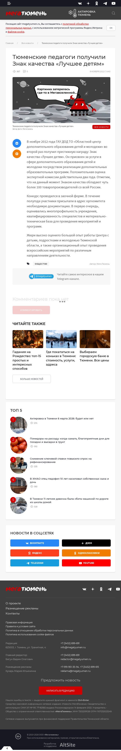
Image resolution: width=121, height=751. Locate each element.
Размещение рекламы (22, 608)
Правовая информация (19, 622)
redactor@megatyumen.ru (76, 659)
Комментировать (31, 310)
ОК (111, 27)
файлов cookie (16, 31)
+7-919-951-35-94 (70, 666)
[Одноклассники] (97, 3)
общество (41, 263)
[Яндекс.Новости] (34, 552)
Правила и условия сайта (20, 626)
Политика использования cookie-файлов (30, 634)
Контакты (13, 613)
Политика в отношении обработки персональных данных (39, 630)
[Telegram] (105, 3)
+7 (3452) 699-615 (89, 666)
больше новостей (31, 379)
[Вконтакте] (80, 3)
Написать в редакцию (60, 690)
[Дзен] (88, 3)
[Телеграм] (68, 276)
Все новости (28, 43)
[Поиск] (113, 13)
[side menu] (9, 3)
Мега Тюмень (103, 263)
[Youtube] (113, 3)
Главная (9, 43)
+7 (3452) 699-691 (70, 643)
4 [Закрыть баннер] (7, 748)
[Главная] (26, 13)
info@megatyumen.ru (73, 647)
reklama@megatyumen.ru (76, 671)
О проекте (13, 603)
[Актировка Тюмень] (80, 13)
